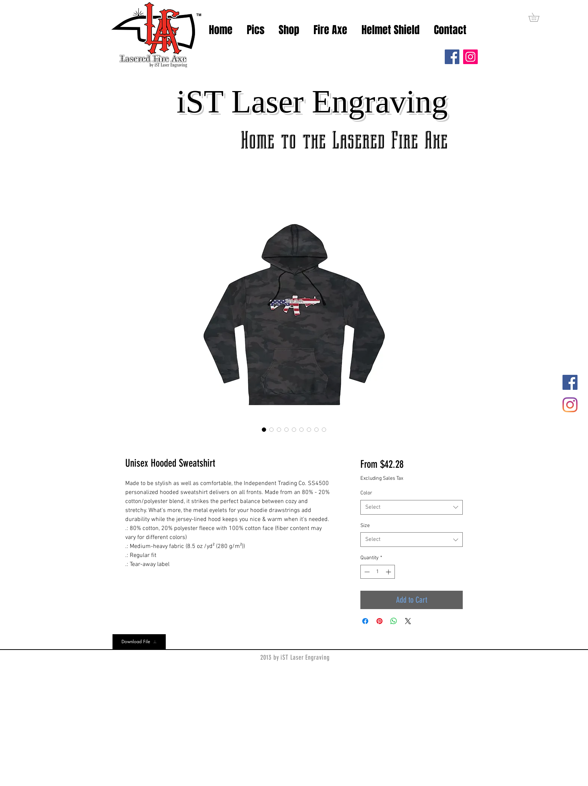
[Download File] (139, 641)
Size (365, 526)
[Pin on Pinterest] (379, 621)
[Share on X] (408, 621)
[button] (538, 17)
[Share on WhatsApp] (393, 621)
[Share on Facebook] (365, 621)
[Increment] (389, 571)
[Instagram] (470, 56)
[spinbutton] (377, 571)
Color (366, 493)
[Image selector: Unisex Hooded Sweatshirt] (264, 429)
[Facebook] (452, 56)
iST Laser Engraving (312, 101)
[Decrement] (366, 571)
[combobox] (411, 507)
